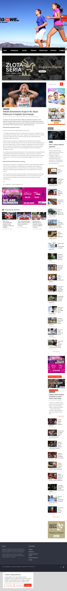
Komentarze (43, 50)
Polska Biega (6, 109)
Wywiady (53, 50)
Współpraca (31, 551)
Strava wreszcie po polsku (60, 171)
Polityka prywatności (33, 557)
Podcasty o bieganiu (55, 376)
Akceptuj (28, 585)
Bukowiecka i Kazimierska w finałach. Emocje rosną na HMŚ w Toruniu (37, 224)
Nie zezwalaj (19, 585)
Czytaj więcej (61, 165)
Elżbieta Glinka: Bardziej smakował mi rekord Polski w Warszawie (56, 396)
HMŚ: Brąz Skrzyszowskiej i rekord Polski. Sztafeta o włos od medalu (8, 224)
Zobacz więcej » (56, 351)
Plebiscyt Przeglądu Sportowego (32, 116)
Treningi (33, 50)
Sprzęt (24, 50)
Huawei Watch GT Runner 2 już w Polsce (61, 202)
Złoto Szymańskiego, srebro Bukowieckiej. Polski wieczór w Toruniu (24, 223)
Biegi (5, 50)
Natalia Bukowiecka (21, 116)
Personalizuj (9, 585)
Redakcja (14, 116)
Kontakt (30, 560)
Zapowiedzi (14, 50)
